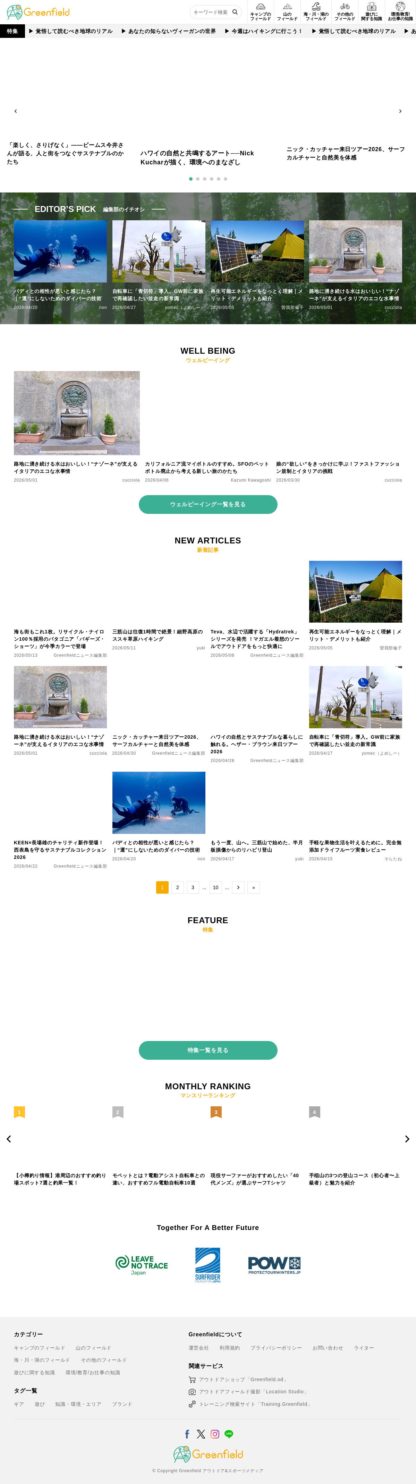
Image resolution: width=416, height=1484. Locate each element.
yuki (201, 648)
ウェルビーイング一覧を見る (208, 504)
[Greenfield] (38, 8)
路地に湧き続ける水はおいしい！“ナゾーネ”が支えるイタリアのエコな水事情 (354, 294)
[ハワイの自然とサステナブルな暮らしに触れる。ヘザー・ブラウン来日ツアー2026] (257, 670)
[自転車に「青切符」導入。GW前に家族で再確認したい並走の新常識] (355, 670)
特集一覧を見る (208, 1045)
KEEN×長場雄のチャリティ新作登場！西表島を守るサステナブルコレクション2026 (60, 850)
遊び (40, 1399)
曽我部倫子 (292, 307)
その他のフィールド (104, 1355)
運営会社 (199, 1342)
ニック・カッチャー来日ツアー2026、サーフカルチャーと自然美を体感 (157, 740)
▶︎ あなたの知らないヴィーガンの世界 (169, 31)
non (103, 307)
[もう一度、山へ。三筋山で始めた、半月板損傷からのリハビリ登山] (257, 776)
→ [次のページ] (238, 887)
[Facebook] (187, 1424)
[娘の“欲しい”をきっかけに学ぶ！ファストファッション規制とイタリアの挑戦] (339, 375)
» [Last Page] (253, 887)
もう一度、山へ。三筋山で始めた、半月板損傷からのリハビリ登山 (257, 846)
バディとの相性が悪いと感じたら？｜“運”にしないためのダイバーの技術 (58, 294)
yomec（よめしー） (185, 307)
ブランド (122, 1399)
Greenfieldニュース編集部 (80, 655)
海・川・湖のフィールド (42, 1355)
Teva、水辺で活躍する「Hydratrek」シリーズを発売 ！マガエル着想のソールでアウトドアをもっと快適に (255, 639)
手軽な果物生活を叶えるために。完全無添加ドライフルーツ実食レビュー (355, 846)
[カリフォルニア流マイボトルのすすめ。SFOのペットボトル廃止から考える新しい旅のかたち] (208, 375)
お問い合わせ (328, 1342)
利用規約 (230, 1342)
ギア (19, 1399)
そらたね (393, 858)
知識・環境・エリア (78, 1399)
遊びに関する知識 (34, 1367)
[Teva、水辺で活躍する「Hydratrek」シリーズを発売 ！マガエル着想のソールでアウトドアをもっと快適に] (257, 565)
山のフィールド (94, 1342)
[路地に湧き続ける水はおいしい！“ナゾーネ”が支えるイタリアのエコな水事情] (77, 375)
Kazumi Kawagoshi (251, 480)
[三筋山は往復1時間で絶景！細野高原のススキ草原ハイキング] (159, 565)
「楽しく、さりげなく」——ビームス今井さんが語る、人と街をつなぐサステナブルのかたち (65, 153)
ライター (364, 1342)
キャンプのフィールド (39, 1342)
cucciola (393, 307)
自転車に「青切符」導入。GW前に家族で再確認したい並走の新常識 (158, 294)
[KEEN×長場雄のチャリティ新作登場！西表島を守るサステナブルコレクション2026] (60, 776)
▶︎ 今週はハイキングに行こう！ (264, 31)
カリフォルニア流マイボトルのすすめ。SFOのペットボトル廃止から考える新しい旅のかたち (207, 467)
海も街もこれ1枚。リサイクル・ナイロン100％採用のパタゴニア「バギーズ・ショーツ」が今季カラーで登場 (59, 639)
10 (216, 887)
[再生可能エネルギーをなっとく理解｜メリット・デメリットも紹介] (355, 565)
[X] (201, 1424)
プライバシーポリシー (276, 1342)
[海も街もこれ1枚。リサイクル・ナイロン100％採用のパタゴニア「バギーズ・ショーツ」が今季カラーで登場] (60, 565)
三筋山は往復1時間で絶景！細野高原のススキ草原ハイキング (157, 635)
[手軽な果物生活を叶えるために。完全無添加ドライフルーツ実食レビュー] (355, 776)
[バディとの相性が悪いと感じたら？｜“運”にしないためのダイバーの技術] (159, 776)
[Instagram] (215, 1424)
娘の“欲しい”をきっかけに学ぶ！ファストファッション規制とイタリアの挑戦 (338, 467)
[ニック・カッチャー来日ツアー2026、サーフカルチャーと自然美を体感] (159, 670)
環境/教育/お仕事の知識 (93, 1367)
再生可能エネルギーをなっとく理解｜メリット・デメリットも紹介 (257, 294)
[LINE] (228, 1424)
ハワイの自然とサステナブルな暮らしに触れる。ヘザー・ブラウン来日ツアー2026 (257, 744)
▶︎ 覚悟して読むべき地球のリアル (71, 31)
